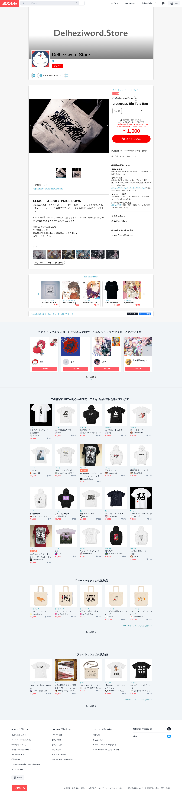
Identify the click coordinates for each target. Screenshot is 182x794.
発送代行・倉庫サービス (21, 750)
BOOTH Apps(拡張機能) (21, 740)
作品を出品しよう (149, 3)
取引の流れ (118, 216)
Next (107, 126)
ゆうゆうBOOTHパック (137, 188)
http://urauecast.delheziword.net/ (48, 189)
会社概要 (67, 788)
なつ (104, 362)
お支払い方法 (119, 221)
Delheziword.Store (91, 277)
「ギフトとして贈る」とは (125, 156)
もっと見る (91, 379)
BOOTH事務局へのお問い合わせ (106, 750)
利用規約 (75, 788)
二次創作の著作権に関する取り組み (26, 764)
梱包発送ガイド (17, 754)
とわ (41, 362)
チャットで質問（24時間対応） (105, 745)
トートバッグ (132, 90)
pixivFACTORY (116, 205)
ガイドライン (103, 788)
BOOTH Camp (17, 769)
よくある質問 (98, 740)
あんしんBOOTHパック (119, 188)
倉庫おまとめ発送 (59, 754)
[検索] (76, 3)
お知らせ (96, 735)
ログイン (114, 3)
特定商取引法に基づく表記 (122, 230)
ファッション (117, 90)
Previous (31, 126)
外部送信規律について (135, 788)
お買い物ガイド (58, 740)
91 (53, 61)
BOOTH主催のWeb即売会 (62, 759)
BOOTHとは (130, 3)
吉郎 (72, 362)
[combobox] (49, 3)
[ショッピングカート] (163, 3)
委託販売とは (16, 759)
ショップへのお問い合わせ (122, 235)
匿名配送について (18, 745)
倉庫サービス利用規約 (88, 788)
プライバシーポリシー (117, 788)
